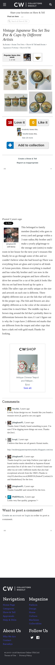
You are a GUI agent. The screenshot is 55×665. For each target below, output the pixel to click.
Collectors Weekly (28, 4)
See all (28, 388)
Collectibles (35, 623)
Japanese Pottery (10, 47)
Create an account (11, 515)
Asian (7, 44)
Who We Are (9, 636)
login (27, 515)
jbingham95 (11, 236)
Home (32, 612)
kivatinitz (25, 129)
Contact (7, 640)
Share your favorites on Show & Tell (27, 12)
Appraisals (8, 616)
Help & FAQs (9, 619)
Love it (16, 122)
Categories (8, 608)
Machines (34, 619)
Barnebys (8, 644)
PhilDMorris (18, 497)
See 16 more (27, 138)
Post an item (13, 16)
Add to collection (26, 145)
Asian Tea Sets (18, 44)
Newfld (25, 134)
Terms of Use (10, 655)
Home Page (9, 604)
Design (32, 608)
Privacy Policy (25, 655)
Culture (33, 616)
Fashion (33, 604)
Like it (39, 122)
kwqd (14, 439)
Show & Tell (31, 44)
